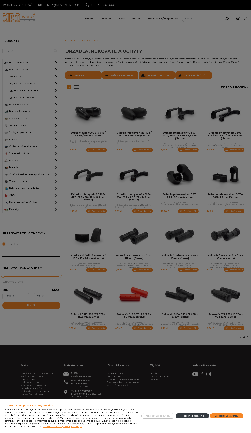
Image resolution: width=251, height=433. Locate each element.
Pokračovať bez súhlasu (157, 416)
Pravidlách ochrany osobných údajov (62, 426)
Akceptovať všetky (226, 416)
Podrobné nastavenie (192, 416)
